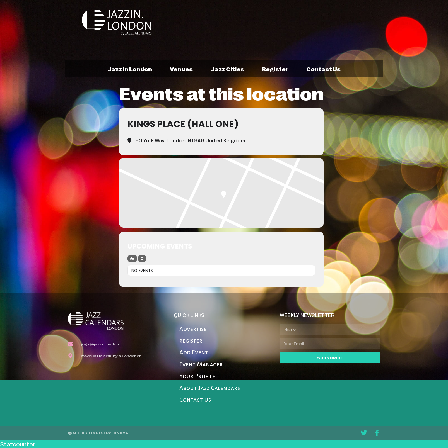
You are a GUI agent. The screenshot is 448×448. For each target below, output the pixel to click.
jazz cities (227, 68)
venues (181, 68)
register (275, 68)
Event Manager (201, 365)
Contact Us (195, 400)
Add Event (193, 353)
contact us (323, 68)
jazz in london (129, 68)
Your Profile (197, 376)
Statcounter (17, 443)
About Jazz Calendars (209, 388)
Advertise (192, 329)
